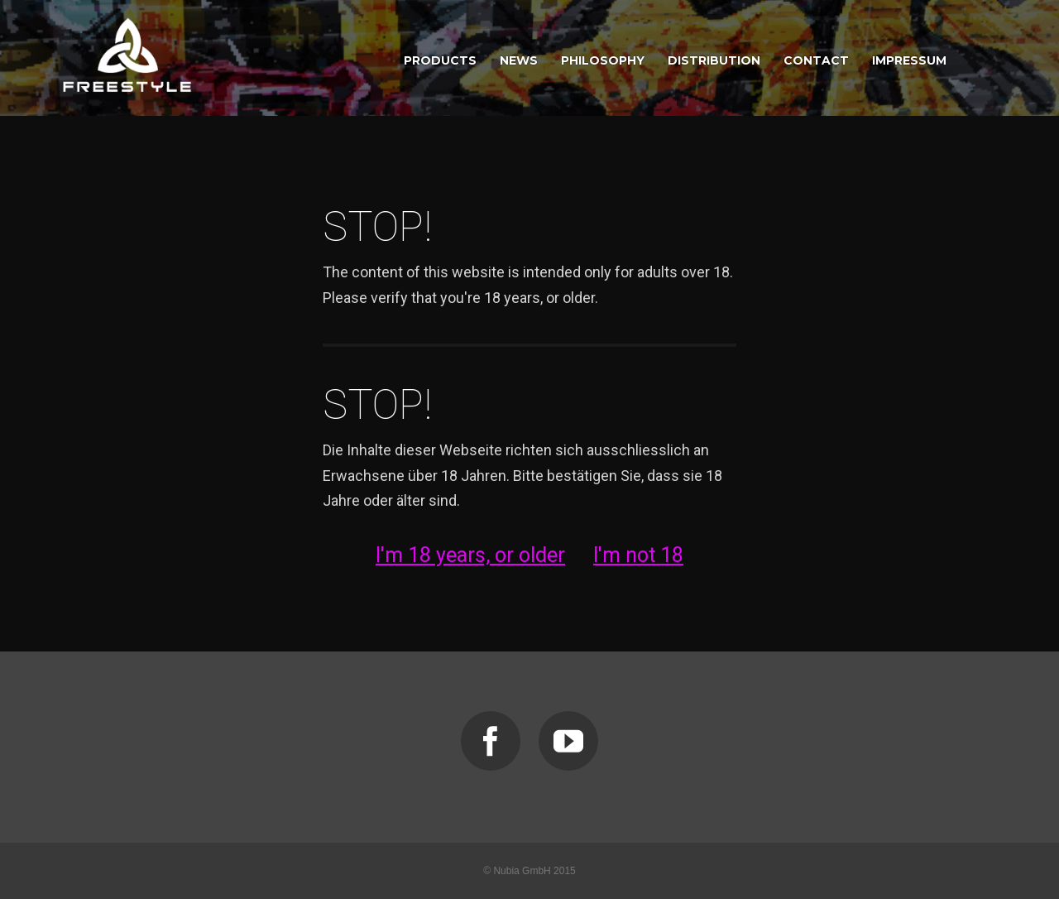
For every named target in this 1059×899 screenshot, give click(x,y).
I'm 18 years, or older (470, 555)
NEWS (519, 60)
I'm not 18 (638, 555)
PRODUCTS (440, 60)
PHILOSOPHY (603, 60)
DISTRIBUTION (714, 60)
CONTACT (816, 60)
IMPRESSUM (909, 60)
